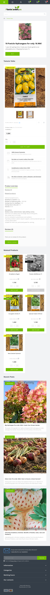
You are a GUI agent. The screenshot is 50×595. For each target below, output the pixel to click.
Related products (10, 193)
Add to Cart (25, 147)
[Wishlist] (38, 122)
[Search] (44, 14)
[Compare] (43, 122)
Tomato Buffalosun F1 (35, 274)
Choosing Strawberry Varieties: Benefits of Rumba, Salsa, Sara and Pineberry (25, 533)
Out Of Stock (35, 290)
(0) (19, 122)
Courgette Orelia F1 (14, 314)
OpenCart (28, 585)
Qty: (6, 139)
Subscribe (41, 558)
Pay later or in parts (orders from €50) (23, 159)
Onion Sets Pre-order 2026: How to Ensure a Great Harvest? (23, 479)
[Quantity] (10, 142)
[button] (21, 2)
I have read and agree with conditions (17, 561)
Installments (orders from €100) (21, 168)
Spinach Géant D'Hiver (35, 314)
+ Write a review (12, 242)
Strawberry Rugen (14, 274)
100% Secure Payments (18, 152)
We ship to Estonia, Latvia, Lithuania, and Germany (26, 176)
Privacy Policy (13, 561)
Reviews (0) (8, 190)
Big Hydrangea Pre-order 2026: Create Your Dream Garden (22, 425)
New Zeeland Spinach (14, 353)
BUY (12, 54)
